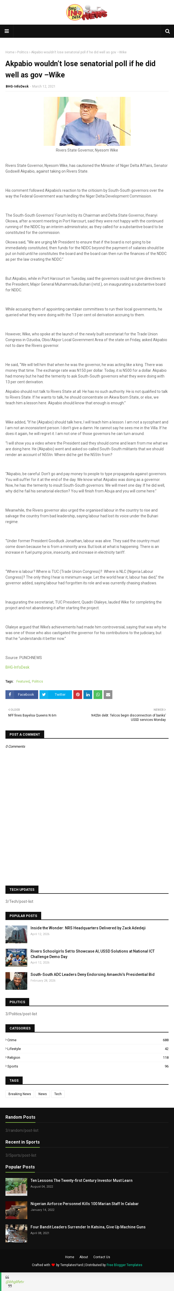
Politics (22, 52)
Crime (88, 1040)
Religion (88, 1057)
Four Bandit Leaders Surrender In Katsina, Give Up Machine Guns (88, 1227)
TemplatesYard (71, 1265)
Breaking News (19, 1094)
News (42, 1094)
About (83, 1257)
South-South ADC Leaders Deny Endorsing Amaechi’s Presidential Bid (93, 974)
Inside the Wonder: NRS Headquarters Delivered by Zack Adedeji (88, 928)
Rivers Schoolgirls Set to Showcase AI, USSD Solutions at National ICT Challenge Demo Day (93, 954)
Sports (88, 1066)
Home (9, 52)
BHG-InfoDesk (17, 86)
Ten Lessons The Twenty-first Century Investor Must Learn (82, 1180)
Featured (23, 681)
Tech (58, 1094)
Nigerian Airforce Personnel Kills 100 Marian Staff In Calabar (85, 1204)
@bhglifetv (14, 1282)
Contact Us (101, 1257)
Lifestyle (88, 1049)
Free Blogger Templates (124, 1265)
